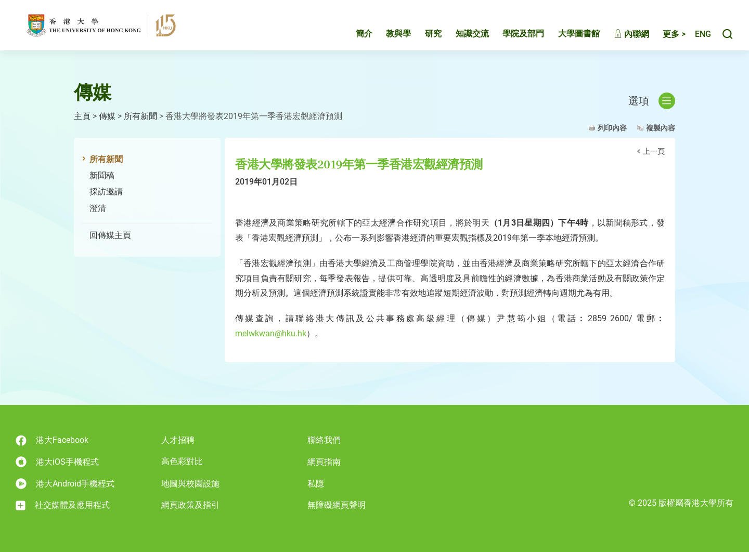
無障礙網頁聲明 (336, 505)
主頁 (82, 116)
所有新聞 (140, 116)
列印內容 (612, 128)
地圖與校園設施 (190, 484)
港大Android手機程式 (65, 483)
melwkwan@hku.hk (270, 333)
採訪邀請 (106, 191)
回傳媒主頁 (110, 235)
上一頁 (654, 151)
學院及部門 (512, 35)
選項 (651, 101)
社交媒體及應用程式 (63, 505)
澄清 (97, 208)
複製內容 (660, 128)
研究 (422, 35)
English (697, 35)
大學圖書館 (568, 35)
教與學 (387, 35)
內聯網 (620, 35)
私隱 (315, 484)
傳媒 (107, 116)
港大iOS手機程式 (57, 461)
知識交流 (461, 35)
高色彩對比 (182, 461)
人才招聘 (178, 440)
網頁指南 (324, 462)
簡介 (353, 35)
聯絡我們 (324, 440)
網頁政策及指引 (190, 505)
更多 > (663, 35)
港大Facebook (52, 440)
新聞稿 (101, 175)
